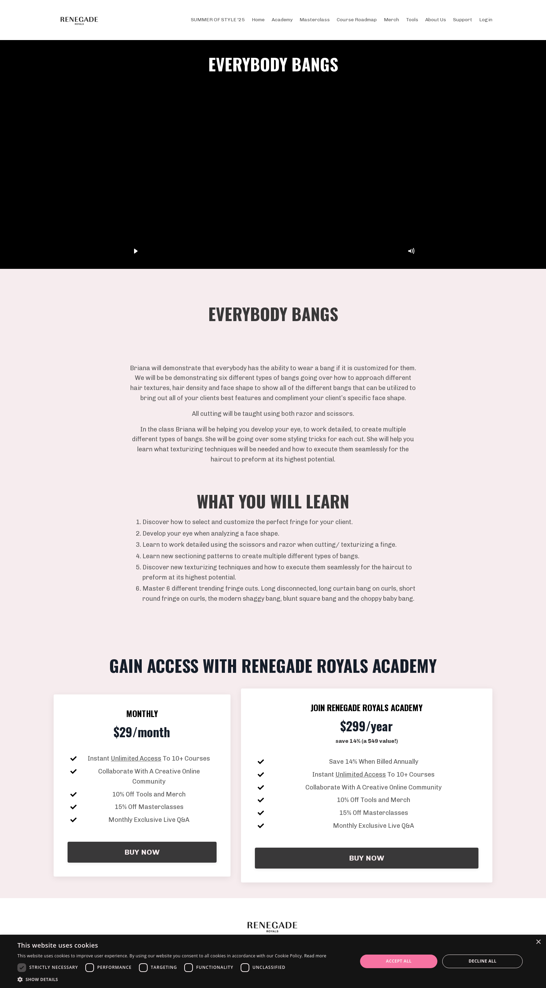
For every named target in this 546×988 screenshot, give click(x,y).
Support (462, 20)
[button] (171, 979)
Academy (282, 20)
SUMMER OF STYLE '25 (218, 20)
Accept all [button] (399, 961)
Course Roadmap (357, 20)
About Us (435, 20)
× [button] (538, 942)
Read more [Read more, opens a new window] (315, 956)
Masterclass (314, 20)
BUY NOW (142, 852)
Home (258, 20)
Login (485, 20)
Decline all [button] (483, 961)
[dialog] (273, 961)
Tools (412, 20)
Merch (391, 20)
